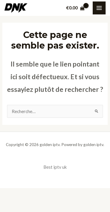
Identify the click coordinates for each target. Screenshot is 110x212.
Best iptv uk (55, 167)
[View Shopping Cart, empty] (75, 8)
